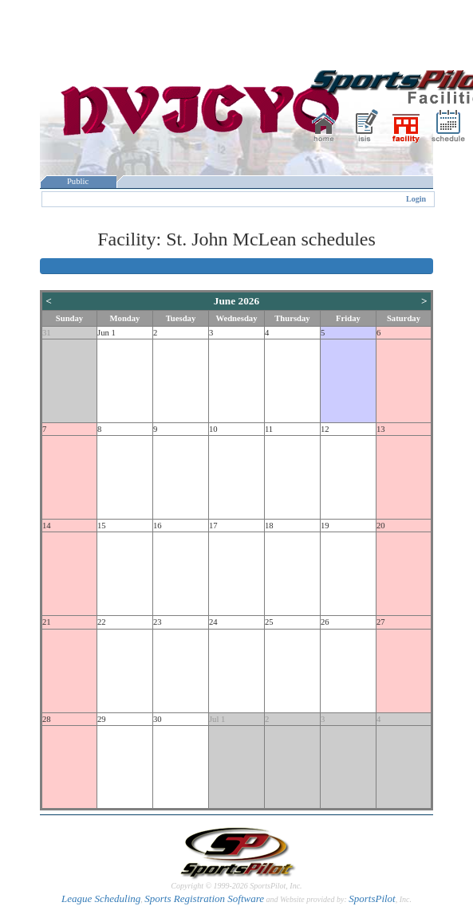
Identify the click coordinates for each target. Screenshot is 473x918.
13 (380, 429)
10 (213, 429)
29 (101, 719)
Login (416, 198)
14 (46, 525)
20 (380, 525)
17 (213, 525)
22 (101, 622)
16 (157, 525)
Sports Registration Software (204, 898)
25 (269, 622)
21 (46, 622)
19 (325, 525)
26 (325, 622)
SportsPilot (372, 898)
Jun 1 (106, 332)
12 (325, 429)
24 (213, 622)
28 (46, 719)
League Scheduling (100, 898)
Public (78, 181)
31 (46, 332)
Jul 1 (217, 719)
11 (269, 429)
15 (101, 525)
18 (269, 525)
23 (157, 622)
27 (380, 622)
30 (157, 719)
